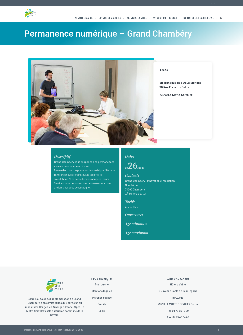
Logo (102, 310)
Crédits (101, 304)
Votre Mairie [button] (87, 18)
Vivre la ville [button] (140, 18)
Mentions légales (102, 291)
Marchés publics (102, 297)
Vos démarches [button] (114, 18)
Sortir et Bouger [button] (169, 18)
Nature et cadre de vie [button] (202, 18)
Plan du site (102, 284)
